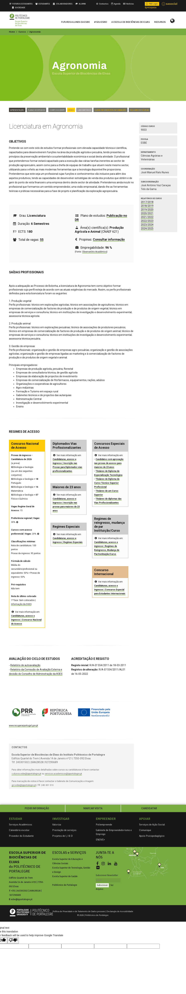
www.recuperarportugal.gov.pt (23, 725)
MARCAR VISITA (92, 808)
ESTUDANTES (44, 4)
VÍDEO (71, 109)
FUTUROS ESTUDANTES (22, 4)
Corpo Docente (57, 109)
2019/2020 (147, 209)
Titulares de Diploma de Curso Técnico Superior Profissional (106, 483)
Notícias (128, 4)
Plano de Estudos (36, 109)
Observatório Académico (94, 251)
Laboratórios (84, 109)
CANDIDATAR (149, 808)
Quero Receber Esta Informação (110, 109)
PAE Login (151, 4)
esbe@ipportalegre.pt (21, 899)
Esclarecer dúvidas (139, 109)
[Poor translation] (13, 940)
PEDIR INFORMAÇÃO (37, 808)
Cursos (22, 32)
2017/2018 (147, 202)
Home (12, 32)
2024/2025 (147, 228)
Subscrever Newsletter (107, 875)
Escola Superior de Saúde (65, 876)
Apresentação (17, 109)
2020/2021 (147, 213)
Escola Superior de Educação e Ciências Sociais (67, 861)
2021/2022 (147, 217)
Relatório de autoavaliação (25, 665)
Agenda (115, 4)
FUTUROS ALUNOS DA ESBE (75, 22)
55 (42, 239)
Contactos (102, 4)
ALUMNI (82, 4)
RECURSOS (160, 22)
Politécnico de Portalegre (64, 885)
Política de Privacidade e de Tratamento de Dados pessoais (79, 911)
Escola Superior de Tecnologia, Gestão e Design (71, 870)
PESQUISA (150, 7)
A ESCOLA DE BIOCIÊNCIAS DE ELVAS (130, 22)
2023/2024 (147, 224)
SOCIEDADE (20, 7)
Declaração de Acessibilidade (120, 911)
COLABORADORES (64, 4)
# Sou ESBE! (100, 22)
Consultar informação (109, 239)
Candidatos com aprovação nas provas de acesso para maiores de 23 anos (109, 463)
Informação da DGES (21, 604)
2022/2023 (147, 220)
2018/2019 (147, 205)
